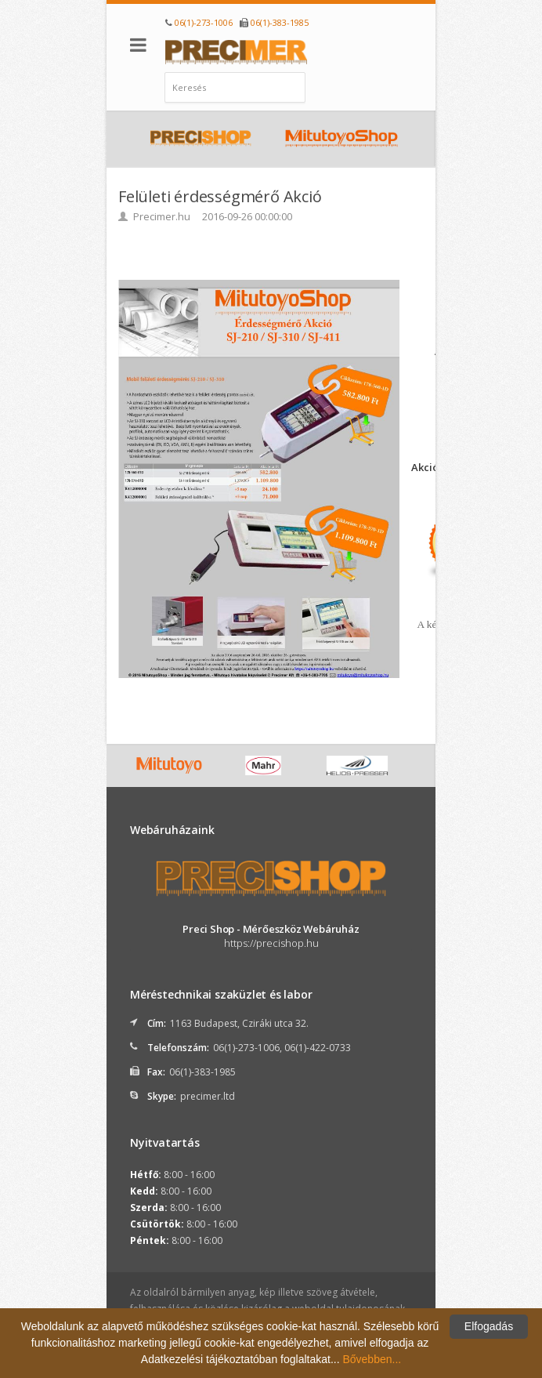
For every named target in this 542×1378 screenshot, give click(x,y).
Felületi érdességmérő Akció (220, 196)
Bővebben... (371, 1359)
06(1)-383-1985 (280, 22)
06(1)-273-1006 (204, 22)
